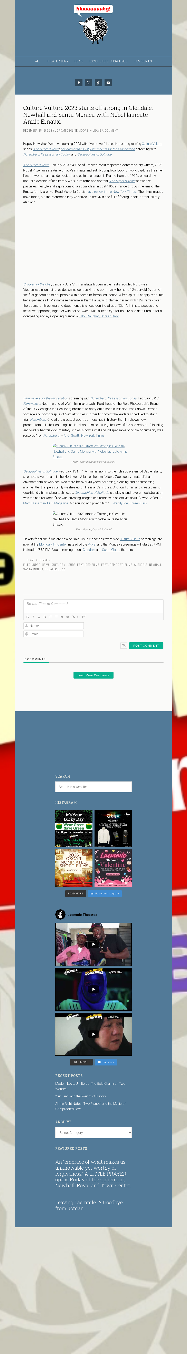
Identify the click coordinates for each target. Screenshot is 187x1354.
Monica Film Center (53, 544)
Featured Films (88, 564)
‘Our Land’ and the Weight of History (80, 1096)
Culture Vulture (152, 144)
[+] (84, 616)
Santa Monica (33, 569)
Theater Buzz (55, 569)
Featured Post (112, 564)
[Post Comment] (146, 645)
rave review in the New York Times (111, 192)
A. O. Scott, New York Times (84, 435)
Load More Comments (94, 675)
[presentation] (137, 630)
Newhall (155, 564)
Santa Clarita (111, 550)
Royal (92, 544)
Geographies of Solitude (94, 154)
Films (128, 564)
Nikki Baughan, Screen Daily (99, 316)
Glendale (89, 550)
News (46, 564)
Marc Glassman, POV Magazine (45, 503)
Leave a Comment (105, 130)
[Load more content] (81, 1062)
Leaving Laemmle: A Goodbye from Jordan (89, 1205)
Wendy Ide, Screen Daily (130, 503)
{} (78, 616)
